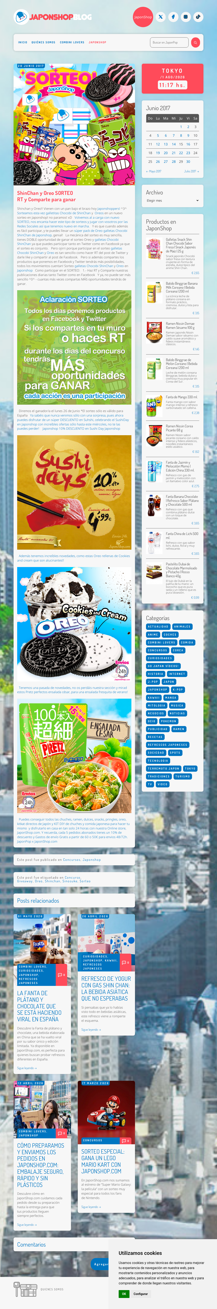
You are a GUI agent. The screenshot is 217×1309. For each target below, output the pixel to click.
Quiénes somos (44, 42)
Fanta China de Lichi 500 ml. (182, 535)
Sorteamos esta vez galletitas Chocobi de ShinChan (54, 213)
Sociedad (156, 752)
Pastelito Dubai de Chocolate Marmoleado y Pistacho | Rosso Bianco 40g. (181, 570)
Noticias (177, 713)
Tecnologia (158, 760)
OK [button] (124, 1294)
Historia (155, 674)
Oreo (50, 253)
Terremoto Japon (163, 768)
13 (166, 144)
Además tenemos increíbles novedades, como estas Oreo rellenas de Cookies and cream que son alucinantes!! (73, 558)
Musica (177, 705)
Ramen (179, 729)
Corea (178, 650)
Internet (177, 674)
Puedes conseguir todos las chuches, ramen (50, 819)
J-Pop (153, 681)
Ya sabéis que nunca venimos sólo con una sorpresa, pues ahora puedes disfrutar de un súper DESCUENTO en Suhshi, (70, 417)
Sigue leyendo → (27, 1068)
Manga (171, 697)
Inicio (22, 42)
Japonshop (97, 42)
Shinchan (52, 881)
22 (181, 153)
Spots (175, 752)
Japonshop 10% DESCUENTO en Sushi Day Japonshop (81, 428)
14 (174, 144)
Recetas (155, 737)
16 (188, 144)
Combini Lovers (72, 42)
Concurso (73, 877)
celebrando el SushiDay (112, 420)
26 (158, 161)
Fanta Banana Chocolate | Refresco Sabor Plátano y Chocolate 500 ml (182, 500)
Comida (187, 642)
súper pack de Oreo (88, 230)
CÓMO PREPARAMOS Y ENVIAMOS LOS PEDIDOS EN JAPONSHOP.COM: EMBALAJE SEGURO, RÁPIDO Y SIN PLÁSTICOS (40, 1165)
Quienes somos (52, 1289)
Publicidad (158, 729)
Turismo (182, 776)
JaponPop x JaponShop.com (37, 841)
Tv (150, 784)
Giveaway (25, 881)
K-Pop (178, 689)
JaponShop (143, 17)
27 (166, 161)
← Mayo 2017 (153, 171)
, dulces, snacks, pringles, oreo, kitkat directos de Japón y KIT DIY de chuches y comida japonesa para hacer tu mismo (73, 823)
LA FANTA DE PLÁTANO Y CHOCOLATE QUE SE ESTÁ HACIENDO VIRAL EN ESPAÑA (39, 1006)
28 (174, 161)
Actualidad (158, 626)
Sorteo (85, 881)
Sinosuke (70, 881)
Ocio (152, 721)
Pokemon (169, 721)
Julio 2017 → (191, 171)
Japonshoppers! (108, 208)
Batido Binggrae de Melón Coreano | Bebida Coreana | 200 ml (181, 364)
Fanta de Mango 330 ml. (182, 397)
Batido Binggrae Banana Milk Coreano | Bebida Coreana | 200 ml (182, 287)
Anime (153, 634)
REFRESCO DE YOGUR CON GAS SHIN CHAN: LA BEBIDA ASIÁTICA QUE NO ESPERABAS (106, 988)
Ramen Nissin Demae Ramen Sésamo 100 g (180, 325)
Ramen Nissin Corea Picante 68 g (179, 428)
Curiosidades (31, 970)
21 (174, 153)
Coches (170, 634)
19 (158, 153)
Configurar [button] (141, 1294)
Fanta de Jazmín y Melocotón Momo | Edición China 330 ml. (180, 466)
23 (188, 153)
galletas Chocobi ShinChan (94, 266)
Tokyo (190, 768)
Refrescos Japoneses (168, 744)
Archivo (154, 192)
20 (166, 153)
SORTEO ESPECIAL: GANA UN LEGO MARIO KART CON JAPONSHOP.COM (103, 1161)
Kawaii (111, 960)
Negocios (156, 713)
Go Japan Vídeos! (163, 666)
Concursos (72, 859)
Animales (182, 626)
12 (158, 144)
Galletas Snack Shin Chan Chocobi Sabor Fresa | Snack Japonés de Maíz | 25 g (181, 245)
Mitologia (157, 705)
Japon (169, 681)
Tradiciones (159, 776)
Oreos (99, 213)
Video (163, 784)
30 (188, 161)
